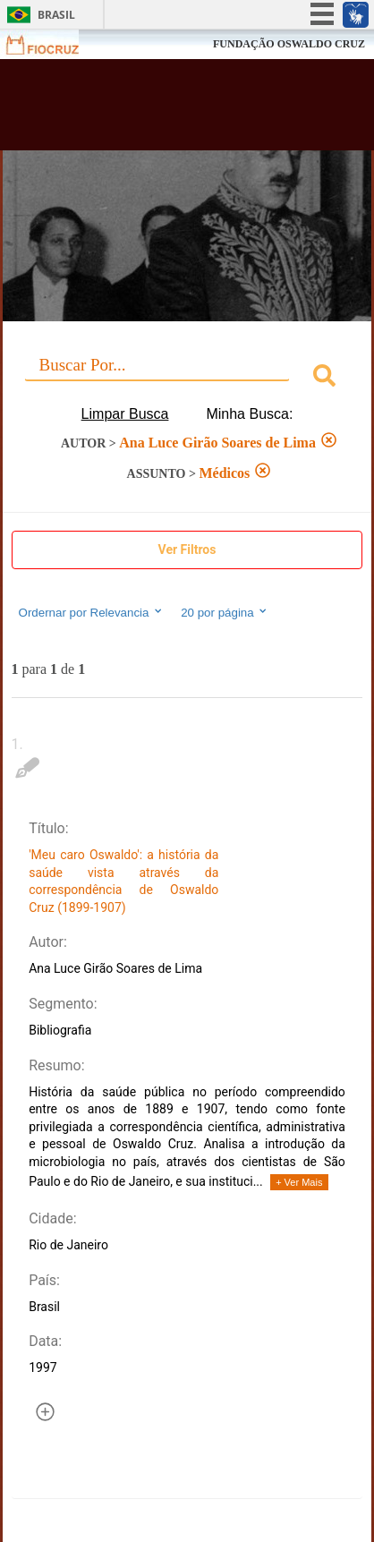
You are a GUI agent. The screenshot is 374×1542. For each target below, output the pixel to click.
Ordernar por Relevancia (92, 612)
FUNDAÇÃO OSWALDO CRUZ (289, 44)
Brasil (56, 14)
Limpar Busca (125, 414)
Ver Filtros (187, 549)
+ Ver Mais (299, 1182)
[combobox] (187, 378)
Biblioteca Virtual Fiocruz (158, 110)
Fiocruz (53, 44)
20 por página (225, 612)
